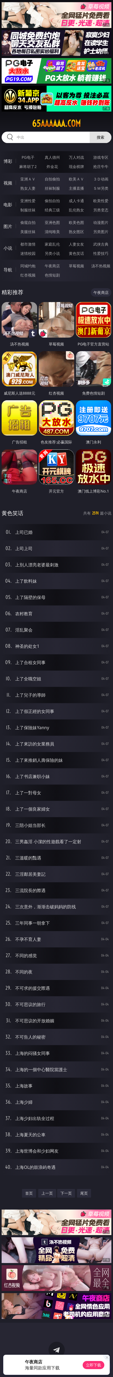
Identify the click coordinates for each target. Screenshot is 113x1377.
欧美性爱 (100, 200)
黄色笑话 (76, 253)
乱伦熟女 (76, 209)
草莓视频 (76, 265)
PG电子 (28, 157)
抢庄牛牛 (100, 166)
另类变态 (100, 209)
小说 (8, 248)
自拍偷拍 (52, 179)
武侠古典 (100, 244)
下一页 (66, 1193)
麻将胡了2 (28, 166)
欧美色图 (76, 222)
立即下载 (93, 1365)
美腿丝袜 (27, 231)
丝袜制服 (52, 188)
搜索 (100, 137)
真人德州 (52, 157)
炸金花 (52, 166)
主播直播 (76, 188)
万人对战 (76, 157)
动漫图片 (100, 222)
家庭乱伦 (52, 244)
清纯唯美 (52, 231)
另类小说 (52, 253)
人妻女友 (76, 244)
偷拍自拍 (52, 200)
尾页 (84, 1193)
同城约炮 (27, 265)
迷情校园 (27, 253)
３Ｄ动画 (100, 179)
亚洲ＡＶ (27, 179)
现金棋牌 (76, 166)
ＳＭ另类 (100, 188)
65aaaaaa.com (56, 123)
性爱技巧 (100, 253)
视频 (8, 183)
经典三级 (52, 209)
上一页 (47, 1193)
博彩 (8, 161)
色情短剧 (52, 275)
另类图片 (100, 231)
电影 (8, 205)
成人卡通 (76, 200)
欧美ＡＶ (76, 179)
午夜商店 (52, 265)
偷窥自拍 (27, 222)
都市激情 (27, 244)
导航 (8, 270)
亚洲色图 (52, 222)
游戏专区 (100, 157)
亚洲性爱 (27, 200)
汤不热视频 (100, 265)
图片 (8, 226)
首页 (29, 1193)
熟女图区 (76, 231)
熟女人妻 (27, 188)
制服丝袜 (27, 209)
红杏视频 (27, 275)
